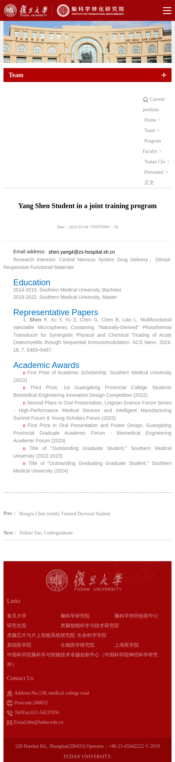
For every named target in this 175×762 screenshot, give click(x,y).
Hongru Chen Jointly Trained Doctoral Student (65, 513)
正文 (149, 182)
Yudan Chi (154, 161)
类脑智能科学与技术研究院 (90, 625)
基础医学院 (19, 645)
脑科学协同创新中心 (136, 615)
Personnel (154, 172)
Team (149, 130)
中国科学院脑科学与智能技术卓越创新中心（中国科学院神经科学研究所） (82, 659)
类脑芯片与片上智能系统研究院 (41, 635)
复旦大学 (16, 615)
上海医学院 (126, 645)
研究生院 (16, 625)
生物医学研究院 (78, 645)
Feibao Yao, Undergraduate (46, 532)
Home (150, 120)
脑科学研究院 (75, 615)
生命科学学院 (91, 635)
